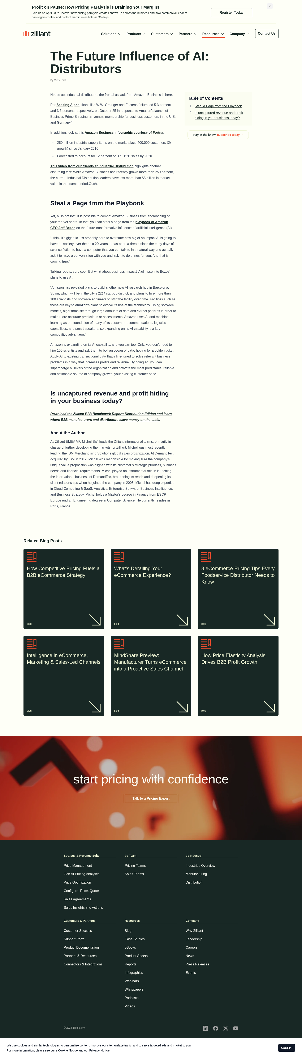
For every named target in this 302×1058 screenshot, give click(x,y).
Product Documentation (81, 947)
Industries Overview (200, 865)
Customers (162, 34)
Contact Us (267, 33)
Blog (128, 930)
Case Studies (135, 939)
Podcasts (132, 998)
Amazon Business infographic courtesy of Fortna (124, 132)
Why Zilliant (194, 930)
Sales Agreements (77, 899)
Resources (213, 34)
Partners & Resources (80, 956)
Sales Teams (134, 874)
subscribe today (230, 134)
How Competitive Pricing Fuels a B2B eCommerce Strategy (64, 572)
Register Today (231, 12)
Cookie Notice (68, 1050)
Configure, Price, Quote (81, 891)
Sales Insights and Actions (83, 907)
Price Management (78, 865)
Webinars (132, 981)
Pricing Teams (135, 865)
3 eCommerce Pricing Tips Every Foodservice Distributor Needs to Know (238, 576)
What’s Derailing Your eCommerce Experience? (151, 572)
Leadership (194, 939)
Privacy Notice (99, 1050)
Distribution (194, 882)
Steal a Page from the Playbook (218, 106)
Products (136, 34)
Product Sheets (136, 956)
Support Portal (74, 939)
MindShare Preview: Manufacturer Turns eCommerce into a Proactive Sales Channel (151, 662)
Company (240, 34)
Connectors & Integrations (83, 964)
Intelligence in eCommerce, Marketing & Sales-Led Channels (64, 659)
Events (191, 972)
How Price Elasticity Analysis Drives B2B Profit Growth (238, 659)
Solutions (111, 34)
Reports (131, 964)
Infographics (134, 972)
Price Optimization (77, 882)
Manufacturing (196, 874)
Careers (192, 947)
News (190, 956)
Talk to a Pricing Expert (151, 798)
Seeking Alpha (67, 105)
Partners (188, 34)
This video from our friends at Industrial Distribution (91, 166)
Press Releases (197, 964)
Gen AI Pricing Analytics (81, 874)
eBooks (130, 947)
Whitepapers (134, 989)
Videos (130, 1006)
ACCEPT (287, 1048)
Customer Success (78, 930)
